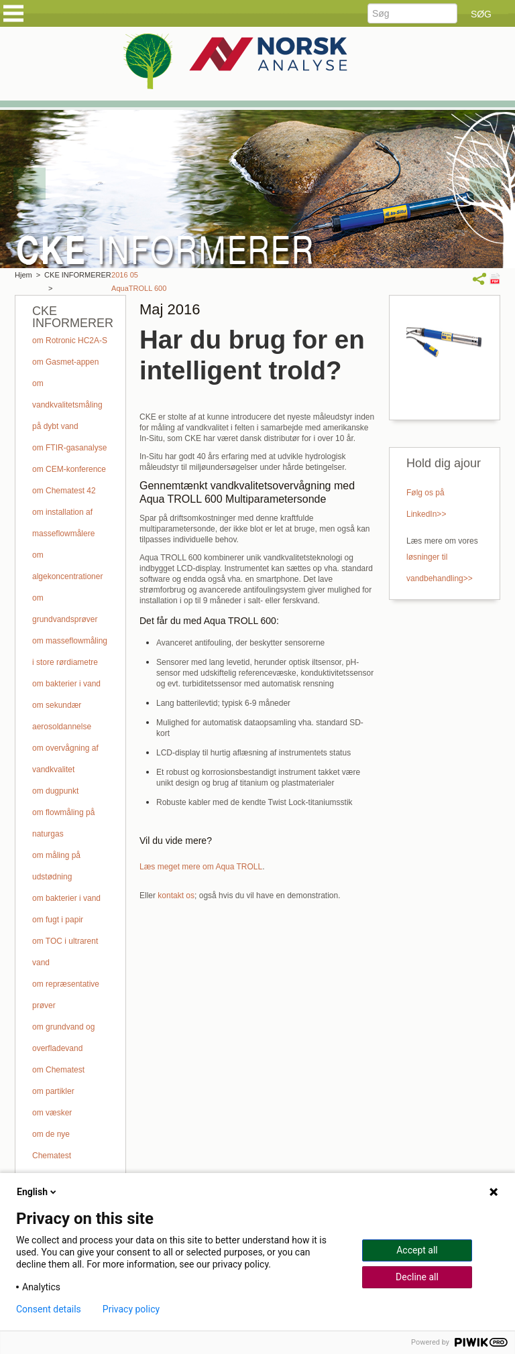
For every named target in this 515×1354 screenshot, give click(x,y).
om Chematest (58, 1069)
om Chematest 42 (64, 490)
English (37, 1191)
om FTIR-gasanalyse (69, 447)
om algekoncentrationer (67, 565)
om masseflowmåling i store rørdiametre (69, 651)
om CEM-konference (69, 469)
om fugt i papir (57, 919)
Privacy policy (131, 1309)
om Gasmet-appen (65, 362)
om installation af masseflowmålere (63, 522)
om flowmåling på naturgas (63, 823)
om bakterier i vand (66, 683)
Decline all (417, 1277)
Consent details (48, 1309)
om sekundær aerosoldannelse (61, 715)
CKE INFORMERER (77, 275)
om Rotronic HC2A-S (69, 340)
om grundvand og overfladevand (63, 1037)
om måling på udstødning (56, 866)
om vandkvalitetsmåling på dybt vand (67, 405)
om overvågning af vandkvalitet (65, 758)
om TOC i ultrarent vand (65, 951)
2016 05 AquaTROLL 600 (138, 281)
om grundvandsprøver (64, 608)
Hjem (23, 275)
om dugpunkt (55, 791)
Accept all (417, 1250)
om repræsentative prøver (65, 994)
